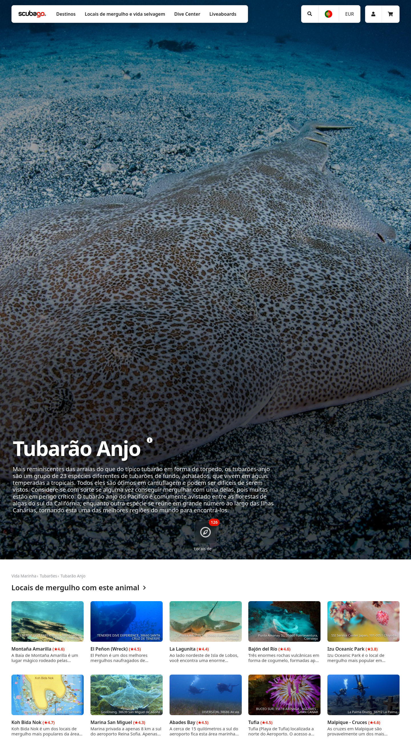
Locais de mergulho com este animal (78, 588)
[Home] (32, 14)
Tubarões (48, 576)
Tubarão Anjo (73, 576)
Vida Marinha (23, 576)
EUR (349, 14)
